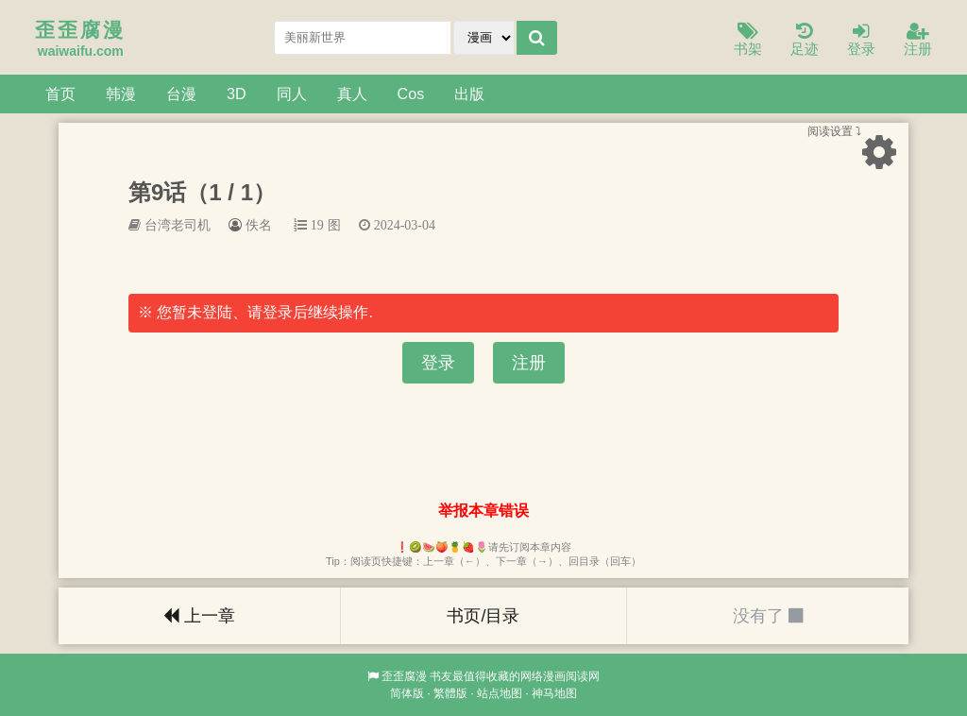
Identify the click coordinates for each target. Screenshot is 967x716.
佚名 (259, 224)
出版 (469, 93)
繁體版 (450, 693)
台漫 (181, 93)
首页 (60, 93)
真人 (352, 93)
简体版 (407, 693)
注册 (918, 40)
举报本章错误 (483, 511)
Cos (411, 93)
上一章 (199, 615)
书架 (748, 40)
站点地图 (499, 693)
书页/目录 (483, 615)
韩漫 (121, 93)
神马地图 (554, 693)
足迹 (804, 40)
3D (236, 93)
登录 (861, 40)
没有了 (768, 615)
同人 (292, 93)
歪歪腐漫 (404, 676)
